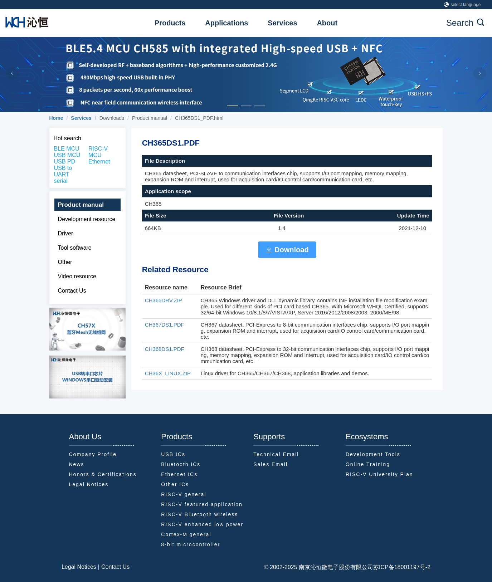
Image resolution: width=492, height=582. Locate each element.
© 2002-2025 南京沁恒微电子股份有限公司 (318, 567)
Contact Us (115, 567)
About (327, 23)
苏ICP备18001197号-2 (401, 567)
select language (462, 4)
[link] (56, 118)
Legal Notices (79, 567)
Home (56, 118)
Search (465, 23)
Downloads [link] (111, 118)
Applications (226, 23)
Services (282, 23)
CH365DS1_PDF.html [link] (199, 118)
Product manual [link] (149, 118)
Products (170, 23)
